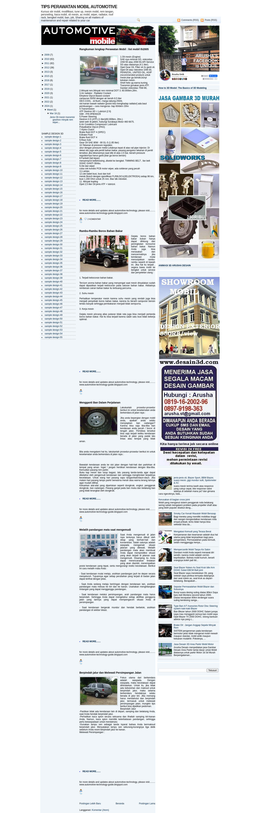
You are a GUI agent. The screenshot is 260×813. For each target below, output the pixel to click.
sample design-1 (53, 137)
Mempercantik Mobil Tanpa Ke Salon (192, 549)
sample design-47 (53, 307)
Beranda (120, 803)
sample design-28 (53, 237)
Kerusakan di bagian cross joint (174, 499)
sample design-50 (53, 318)
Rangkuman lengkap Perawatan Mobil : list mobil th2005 (114, 49)
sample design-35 (53, 263)
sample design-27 (53, 233)
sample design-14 (53, 185)
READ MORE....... (92, 200)
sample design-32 (53, 252)
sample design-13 (53, 181)
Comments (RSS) (190, 20)
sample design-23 (53, 218)
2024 (47, 106)
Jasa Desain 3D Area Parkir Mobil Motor (194, 644)
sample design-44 (53, 296)
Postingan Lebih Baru (90, 803)
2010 (47, 59)
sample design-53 (53, 330)
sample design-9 (53, 166)
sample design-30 (53, 244)
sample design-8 (53, 163)
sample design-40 (53, 281)
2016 (47, 80)
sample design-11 (53, 174)
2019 (47, 89)
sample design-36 (53, 266)
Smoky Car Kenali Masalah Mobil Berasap (195, 513)
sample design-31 (53, 248)
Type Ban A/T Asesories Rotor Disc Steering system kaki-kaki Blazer (196, 607)
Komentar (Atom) (100, 810)
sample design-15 (53, 189)
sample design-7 (53, 159)
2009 (47, 54)
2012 (47, 67)
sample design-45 (53, 300)
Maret (50, 109)
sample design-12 (53, 177)
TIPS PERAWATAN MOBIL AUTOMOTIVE (79, 6)
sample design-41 (53, 285)
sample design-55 (53, 337)
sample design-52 (53, 326)
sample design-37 (53, 270)
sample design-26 (53, 229)
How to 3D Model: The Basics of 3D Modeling (183, 88)
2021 (47, 97)
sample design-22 (53, 215)
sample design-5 (53, 151)
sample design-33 (53, 255)
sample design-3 (53, 144)
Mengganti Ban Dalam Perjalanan (99, 402)
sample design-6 (53, 155)
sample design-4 (53, 148)
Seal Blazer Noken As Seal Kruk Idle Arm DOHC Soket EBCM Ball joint (194, 568)
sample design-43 (53, 292)
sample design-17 (53, 196)
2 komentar (94, 219)
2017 (47, 84)
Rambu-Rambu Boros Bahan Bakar (101, 230)
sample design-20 (53, 207)
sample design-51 (53, 322)
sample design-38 (53, 274)
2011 (47, 63)
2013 (47, 72)
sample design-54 (53, 333)
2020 (47, 93)
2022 (47, 101)
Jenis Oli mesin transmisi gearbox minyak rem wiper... (62, 120)
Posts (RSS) (211, 20)
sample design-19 (53, 203)
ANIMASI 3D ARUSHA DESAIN (175, 265)
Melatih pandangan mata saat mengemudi (105, 529)
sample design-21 (53, 211)
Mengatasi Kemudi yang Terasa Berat (192, 531)
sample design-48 (53, 311)
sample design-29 (53, 240)
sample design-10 (53, 170)
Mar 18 (53, 113)
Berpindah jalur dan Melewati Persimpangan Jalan (110, 672)
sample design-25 (53, 226)
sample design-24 (53, 222)
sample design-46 (53, 304)
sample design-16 (53, 192)
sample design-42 (53, 289)
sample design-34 (53, 259)
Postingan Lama (147, 803)
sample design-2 (53, 140)
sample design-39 (53, 278)
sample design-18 (53, 200)
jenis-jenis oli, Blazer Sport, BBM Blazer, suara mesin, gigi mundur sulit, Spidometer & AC (195, 480)
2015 (47, 76)
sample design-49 (53, 315)
